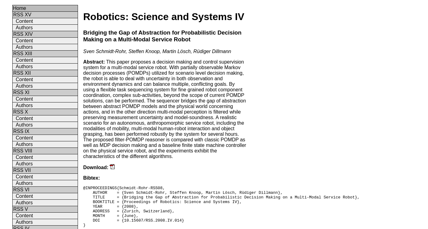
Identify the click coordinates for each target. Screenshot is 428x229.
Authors (24, 27)
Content (24, 21)
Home (19, 8)
